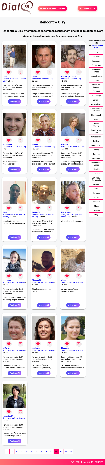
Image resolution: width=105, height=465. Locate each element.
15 (71, 451)
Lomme (96, 100)
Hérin (96, 189)
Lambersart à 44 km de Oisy (14, 147)
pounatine (7, 280)
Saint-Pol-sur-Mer (96, 131)
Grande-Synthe (96, 125)
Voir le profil (15, 101)
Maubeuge (96, 96)
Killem (96, 206)
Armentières (96, 104)
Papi (5, 212)
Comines (96, 154)
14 (66, 451)
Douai (96, 80)
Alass (63, 280)
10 (46, 451)
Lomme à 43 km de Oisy (71, 79)
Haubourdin (96, 145)
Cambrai (96, 91)
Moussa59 (36, 280)
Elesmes (96, 210)
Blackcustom (66, 212)
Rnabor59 (36, 212)
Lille (96, 52)
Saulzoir (96, 197)
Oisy (96, 215)
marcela (64, 144)
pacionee (36, 348)
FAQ (72, 462)
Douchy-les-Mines (96, 164)
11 (51, 451)
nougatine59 (8, 416)
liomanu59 (7, 144)
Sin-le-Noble (96, 137)
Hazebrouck (96, 115)
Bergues (96, 193)
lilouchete (65, 348)
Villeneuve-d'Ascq (96, 70)
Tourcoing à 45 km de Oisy (14, 282)
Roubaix (96, 57)
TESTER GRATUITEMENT (52, 8)
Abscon (96, 184)
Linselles (96, 173)
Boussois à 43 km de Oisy (42, 79)
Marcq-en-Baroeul (96, 86)
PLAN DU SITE (87, 462)
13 (61, 451)
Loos (96, 119)
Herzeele (96, 202)
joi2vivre (6, 348)
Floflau (35, 144)
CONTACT (99, 462)
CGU (78, 462)
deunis (35, 76)
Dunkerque (96, 65)
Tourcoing (96, 61)
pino (5, 76)
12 (56, 451)
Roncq (96, 150)
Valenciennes (96, 76)
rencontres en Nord (97, 46)
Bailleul (96, 141)
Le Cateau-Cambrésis (96, 179)
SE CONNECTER (87, 8)
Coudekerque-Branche (96, 109)
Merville (96, 169)
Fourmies (96, 158)
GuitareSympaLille (68, 76)
